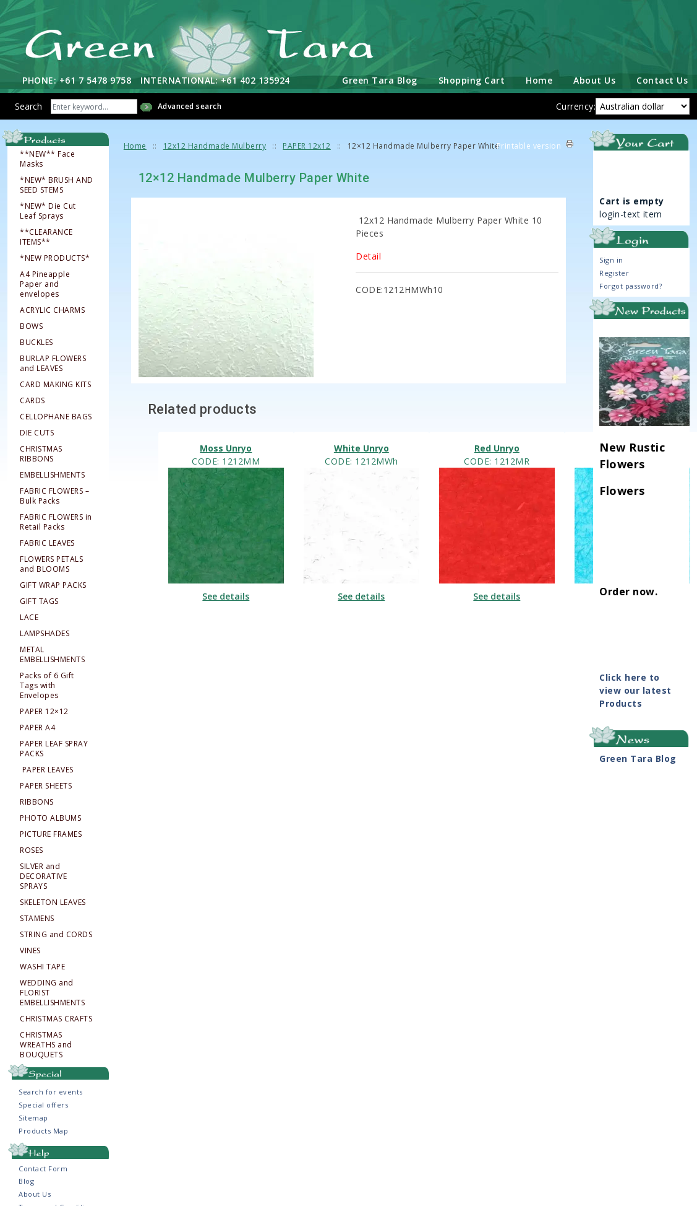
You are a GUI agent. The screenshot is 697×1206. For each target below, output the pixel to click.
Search (28, 104)
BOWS (31, 325)
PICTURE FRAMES (51, 832)
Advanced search (190, 104)
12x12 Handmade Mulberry (215, 144)
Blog (26, 1179)
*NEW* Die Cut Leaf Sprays (48, 209)
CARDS (32, 399)
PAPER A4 (37, 726)
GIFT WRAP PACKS (53, 583)
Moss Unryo (226, 447)
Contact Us (662, 78)
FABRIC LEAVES (47, 541)
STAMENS (37, 917)
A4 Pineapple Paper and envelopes (45, 282)
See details (225, 595)
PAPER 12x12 (307, 144)
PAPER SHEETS (46, 784)
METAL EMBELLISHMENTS (52, 653)
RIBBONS (37, 800)
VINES (30, 949)
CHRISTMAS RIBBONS (41, 452)
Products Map (43, 1129)
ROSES (31, 849)
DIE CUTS (37, 431)
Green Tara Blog (379, 78)
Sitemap (33, 1116)
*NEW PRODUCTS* (55, 256)
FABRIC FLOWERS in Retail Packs (56, 520)
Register (614, 271)
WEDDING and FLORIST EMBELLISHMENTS (52, 991)
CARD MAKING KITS (55, 383)
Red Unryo (497, 447)
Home (539, 78)
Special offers (43, 1103)
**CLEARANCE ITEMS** (46, 235)
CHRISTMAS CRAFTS (56, 1017)
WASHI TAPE (42, 965)
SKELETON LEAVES (53, 901)
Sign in (611, 258)
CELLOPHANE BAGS (56, 415)
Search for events (51, 1090)
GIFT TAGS (39, 600)
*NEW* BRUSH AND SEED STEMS (56, 183)
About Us (594, 78)
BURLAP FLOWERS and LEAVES (53, 362)
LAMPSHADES (44, 632)
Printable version (529, 144)
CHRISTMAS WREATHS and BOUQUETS (46, 1043)
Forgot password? (630, 284)
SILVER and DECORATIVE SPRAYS (43, 874)
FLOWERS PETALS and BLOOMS (51, 562)
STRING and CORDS (56, 933)
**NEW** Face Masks (47, 157)
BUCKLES (36, 341)
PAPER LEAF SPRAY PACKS (54, 747)
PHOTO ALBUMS (50, 816)
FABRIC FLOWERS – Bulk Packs (54, 494)
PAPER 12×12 (44, 710)
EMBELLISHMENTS (52, 473)
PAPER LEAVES (47, 768)
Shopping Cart (471, 78)
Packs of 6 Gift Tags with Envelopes (47, 684)
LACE (29, 616)
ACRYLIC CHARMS (52, 308)
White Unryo (361, 447)
